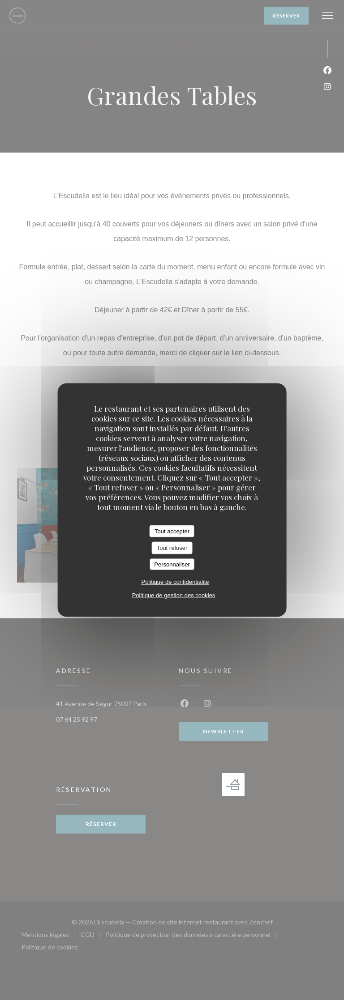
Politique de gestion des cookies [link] (173, 595)
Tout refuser (172, 548)
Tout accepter (172, 531)
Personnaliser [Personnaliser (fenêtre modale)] (172, 564)
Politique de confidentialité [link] (175, 582)
